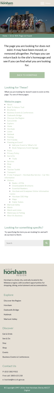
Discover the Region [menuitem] (12, 300)
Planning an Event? (15, 142)
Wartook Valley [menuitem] (10, 319)
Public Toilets (17, 202)
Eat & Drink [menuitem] (7, 334)
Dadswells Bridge (14, 115)
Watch (10, 207)
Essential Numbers (20, 188)
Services (10, 161)
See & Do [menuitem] (6, 338)
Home (5, 36)
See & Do (11, 156)
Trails (14, 159)
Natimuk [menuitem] (7, 314)
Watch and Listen (14, 210)
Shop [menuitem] (5, 347)
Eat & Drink (12, 121)
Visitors (10, 180)
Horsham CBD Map (20, 196)
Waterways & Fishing (16, 213)
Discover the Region (15, 118)
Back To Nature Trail (15, 107)
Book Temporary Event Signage (25, 148)
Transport (11, 172)
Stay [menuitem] (4, 343)
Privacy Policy (13, 153)
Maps (14, 199)
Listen (9, 131)
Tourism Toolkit (13, 169)
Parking (10, 137)
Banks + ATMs (18, 183)
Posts (9, 150)
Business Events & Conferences (20, 112)
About (9, 104)
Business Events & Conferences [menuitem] (16, 357)
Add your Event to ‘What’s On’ (24, 145)
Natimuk (10, 134)
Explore (10, 123)
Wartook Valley (13, 205)
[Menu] (45, 3)
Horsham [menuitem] (8, 305)
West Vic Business (14, 215)
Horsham (11, 129)
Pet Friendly (12, 140)
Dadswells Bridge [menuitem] (11, 310)
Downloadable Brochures (22, 186)
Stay (9, 167)
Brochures (11, 110)
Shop (9, 164)
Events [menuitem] (5, 352)
